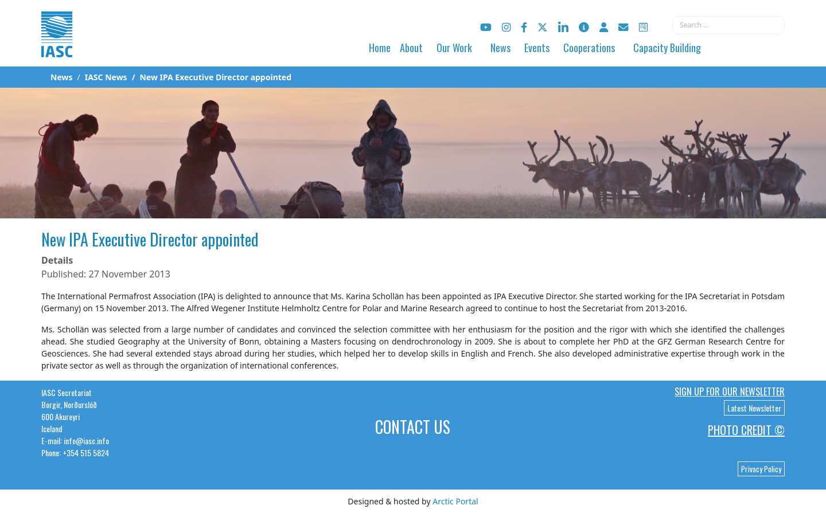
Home (380, 47)
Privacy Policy (761, 469)
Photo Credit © (746, 429)
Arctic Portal (455, 501)
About (411, 47)
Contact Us (412, 426)
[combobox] (728, 25)
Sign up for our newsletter (730, 391)
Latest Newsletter (754, 408)
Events (537, 47)
